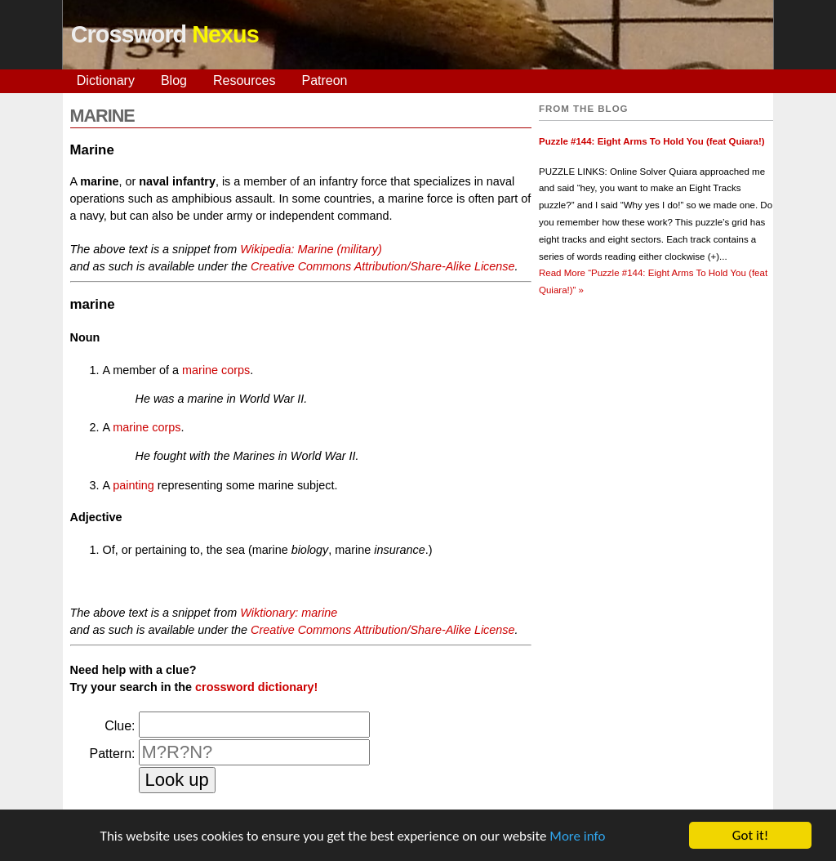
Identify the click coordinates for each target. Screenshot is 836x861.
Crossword (165, 34)
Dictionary (106, 80)
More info (577, 836)
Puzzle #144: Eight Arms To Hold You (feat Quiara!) (652, 141)
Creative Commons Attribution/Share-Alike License (382, 266)
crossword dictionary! (256, 687)
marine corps (216, 370)
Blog (174, 80)
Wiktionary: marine (288, 612)
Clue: (119, 726)
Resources (244, 80)
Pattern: (112, 754)
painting (133, 485)
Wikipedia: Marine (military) (310, 249)
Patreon (324, 80)
